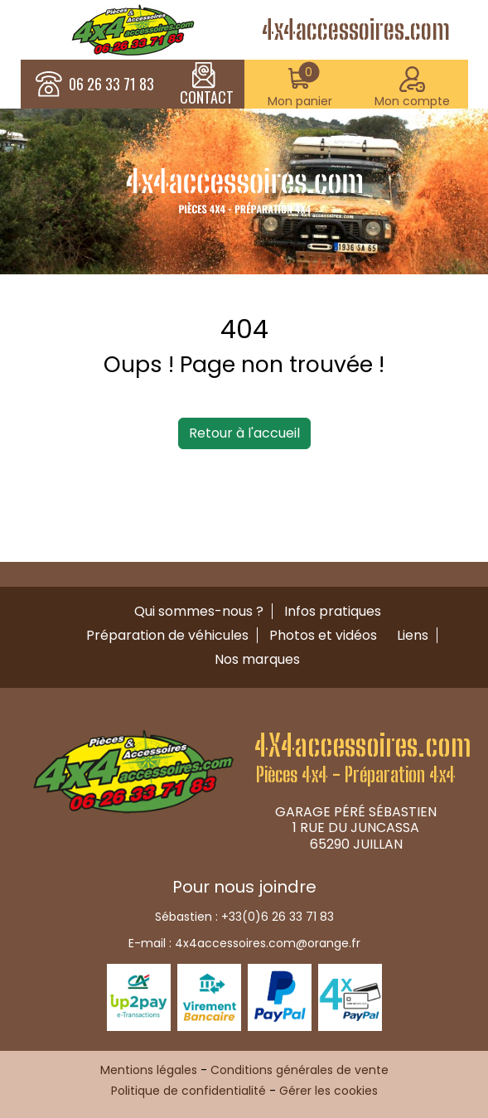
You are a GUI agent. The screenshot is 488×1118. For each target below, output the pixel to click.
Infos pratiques (332, 611)
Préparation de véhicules (167, 635)
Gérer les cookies (328, 1090)
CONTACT (207, 84)
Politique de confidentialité (188, 1090)
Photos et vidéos (323, 635)
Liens (412, 635)
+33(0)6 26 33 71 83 (277, 916)
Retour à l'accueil (244, 433)
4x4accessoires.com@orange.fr (267, 943)
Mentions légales (148, 1070)
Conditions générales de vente (299, 1070)
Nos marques (257, 659)
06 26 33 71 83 (111, 84)
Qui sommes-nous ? (198, 611)
